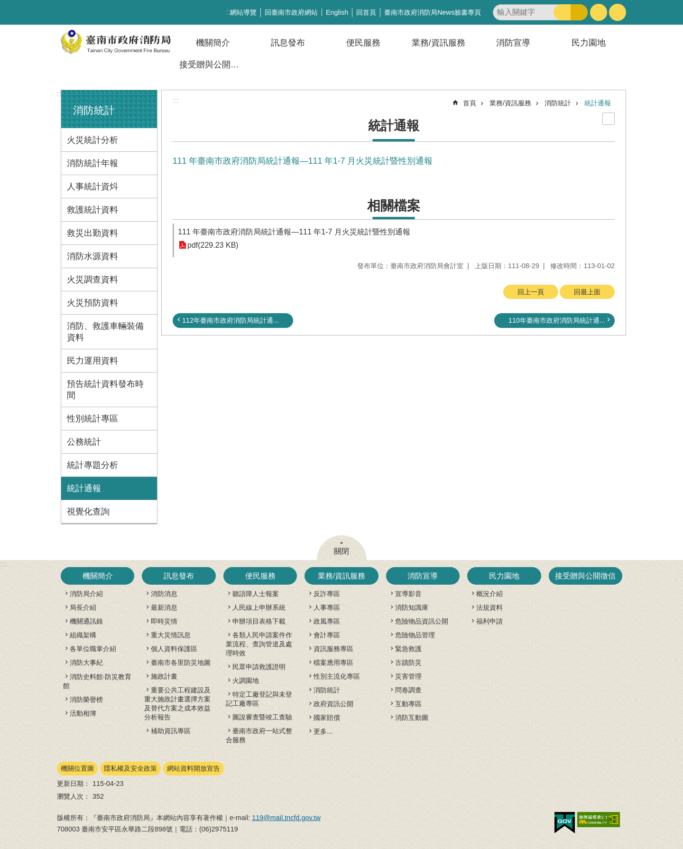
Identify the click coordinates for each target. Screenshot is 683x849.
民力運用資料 (92, 360)
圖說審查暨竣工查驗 (262, 717)
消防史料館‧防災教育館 (97, 681)
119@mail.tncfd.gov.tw (286, 817)
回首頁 (366, 12)
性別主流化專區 (337, 676)
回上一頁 (530, 292)
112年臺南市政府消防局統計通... (230, 320)
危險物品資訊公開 (421, 621)
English (337, 12)
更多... (323, 731)
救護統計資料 (92, 210)
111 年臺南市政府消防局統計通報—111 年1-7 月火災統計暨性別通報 (294, 232)
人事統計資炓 (92, 186)
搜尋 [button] (562, 12)
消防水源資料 (92, 256)
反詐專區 (327, 593)
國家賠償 (327, 717)
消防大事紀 (86, 662)
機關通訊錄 (86, 621)
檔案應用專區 (333, 662)
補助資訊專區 (171, 731)
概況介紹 (489, 593)
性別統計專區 (92, 418)
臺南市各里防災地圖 (181, 662)
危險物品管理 (415, 635)
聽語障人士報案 (255, 593)
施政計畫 (164, 676)
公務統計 (84, 442)
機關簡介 (213, 42)
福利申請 (489, 621)
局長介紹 (83, 607)
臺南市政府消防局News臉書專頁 (432, 12)
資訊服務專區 (333, 649)
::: (60, 94)
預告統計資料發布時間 (105, 389)
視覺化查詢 (88, 511)
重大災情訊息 (171, 635)
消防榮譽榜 (86, 699)
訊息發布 (288, 42)
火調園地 (245, 680)
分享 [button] (617, 12)
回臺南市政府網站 (291, 12)
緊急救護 (408, 649)
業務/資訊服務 (438, 42)
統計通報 (84, 488)
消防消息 (164, 593)
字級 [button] (598, 12)
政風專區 (327, 621)
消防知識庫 (411, 607)
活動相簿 (83, 713)
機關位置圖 (77, 768)
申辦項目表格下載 (259, 621)
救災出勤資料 (92, 233)
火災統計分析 (92, 140)
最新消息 (164, 607)
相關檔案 (393, 205)
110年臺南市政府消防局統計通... (556, 320)
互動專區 (408, 704)
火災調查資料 (92, 279)
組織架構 (83, 635)
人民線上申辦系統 (259, 607)
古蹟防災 (408, 662)
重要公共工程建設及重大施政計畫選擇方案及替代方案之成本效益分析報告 (177, 703)
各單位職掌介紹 (93, 649)
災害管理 (408, 676)
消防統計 (94, 110)
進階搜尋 (579, 12)
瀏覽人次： (73, 796)
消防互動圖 (411, 717)
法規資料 (489, 607)
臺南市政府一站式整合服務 (259, 735)
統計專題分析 (92, 465)
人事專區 (327, 607)
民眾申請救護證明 (259, 667)
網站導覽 (243, 12)
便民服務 (363, 42)
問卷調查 (408, 690)
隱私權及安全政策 (130, 768)
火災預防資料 (92, 303)
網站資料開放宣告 (193, 768)
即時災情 (164, 621)
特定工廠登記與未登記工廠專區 (259, 698)
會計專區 (327, 635)
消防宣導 (513, 42)
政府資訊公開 (333, 704)
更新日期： (73, 783)
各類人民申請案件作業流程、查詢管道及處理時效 (259, 644)
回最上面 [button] (587, 292)
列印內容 (608, 118)
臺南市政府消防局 (116, 42)
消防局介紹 (86, 593)
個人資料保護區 (174, 649)
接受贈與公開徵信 (213, 64)
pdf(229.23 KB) (213, 245)
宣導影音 (408, 593)
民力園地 (589, 42)
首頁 (469, 103)
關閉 (341, 551)
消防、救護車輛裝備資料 (105, 331)
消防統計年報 (92, 163)
